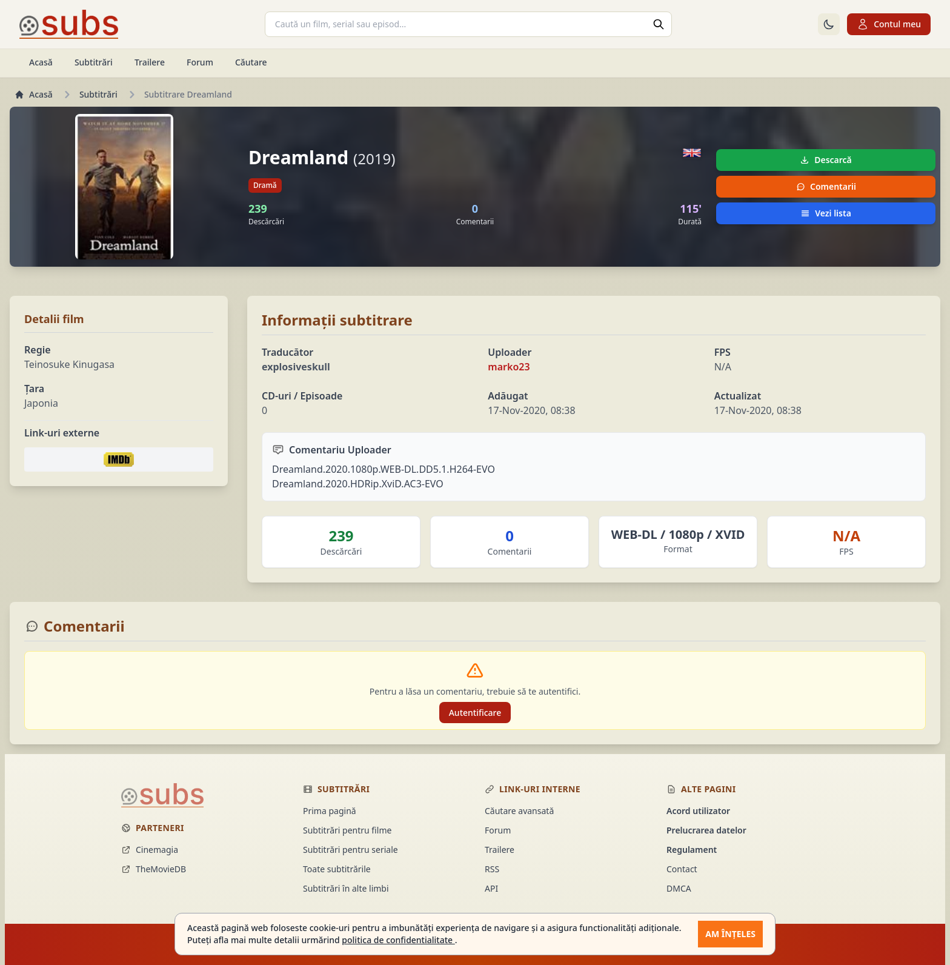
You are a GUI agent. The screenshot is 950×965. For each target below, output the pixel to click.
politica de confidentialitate (398, 940)
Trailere (150, 62)
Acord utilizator (698, 810)
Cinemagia (149, 849)
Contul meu (889, 24)
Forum (200, 62)
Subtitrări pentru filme (347, 830)
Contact (681, 869)
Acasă (41, 62)
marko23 (509, 366)
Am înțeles (730, 934)
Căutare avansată (519, 810)
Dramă (265, 185)
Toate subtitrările (337, 869)
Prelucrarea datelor (706, 830)
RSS (492, 869)
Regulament (691, 849)
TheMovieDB (153, 869)
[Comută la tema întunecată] (829, 24)
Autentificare (475, 712)
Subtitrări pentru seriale (350, 849)
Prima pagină (329, 810)
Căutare (251, 62)
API (491, 888)
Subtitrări (94, 62)
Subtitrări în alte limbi (346, 888)
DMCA (678, 888)
